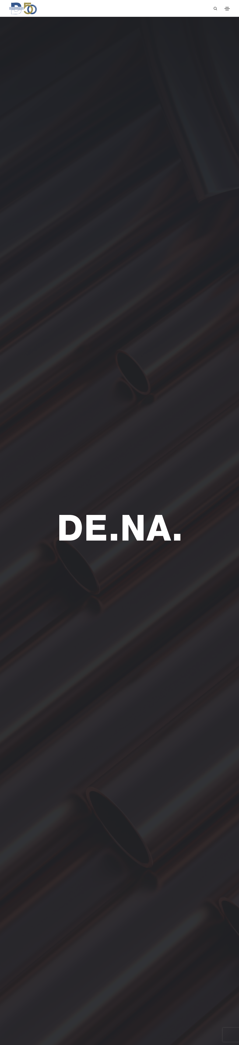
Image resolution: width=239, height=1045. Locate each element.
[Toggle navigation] (227, 8)
